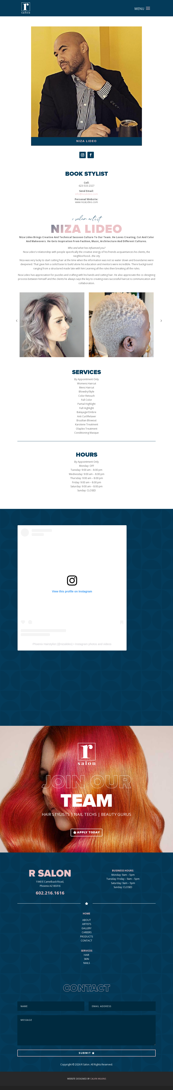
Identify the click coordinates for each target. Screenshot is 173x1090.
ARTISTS (86, 924)
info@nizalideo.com (86, 194)
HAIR (86, 955)
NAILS (86, 963)
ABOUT (86, 920)
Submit (85, 1053)
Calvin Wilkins (98, 1078)
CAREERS (86, 932)
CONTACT (86, 940)
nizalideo (65, 644)
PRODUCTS (86, 936)
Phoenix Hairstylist (44, 644)
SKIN (86, 959)
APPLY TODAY (88, 832)
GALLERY (86, 928)
